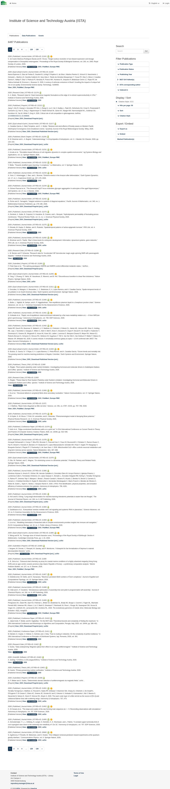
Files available (32, 67)
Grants (41, 36)
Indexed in (123, 90)
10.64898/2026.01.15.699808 (18, 116)
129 (31, 49)
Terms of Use (79, 773)
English (154, 3)
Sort (120, 111)
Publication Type (125, 64)
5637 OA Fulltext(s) (125, 80)
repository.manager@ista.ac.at (22, 783)
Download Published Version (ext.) (44, 131)
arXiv (46, 144)
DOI (39, 67)
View (24, 67)
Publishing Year (125, 74)
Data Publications (28, 36)
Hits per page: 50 (125, 105)
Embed (121, 134)
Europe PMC (55, 67)
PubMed (45, 67)
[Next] (42, 49)
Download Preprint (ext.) (33, 118)
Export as (122, 129)
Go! (146, 51)
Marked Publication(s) (125, 139)
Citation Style (124, 116)
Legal (76, 776)
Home (13, 3)
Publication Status (126, 69)
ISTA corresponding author (128, 85)
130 (37, 49)
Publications (14, 36)
